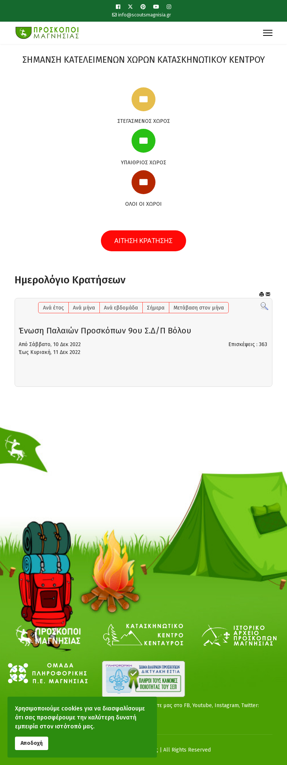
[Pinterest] (143, 7)
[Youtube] (156, 7)
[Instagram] (169, 7)
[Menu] (267, 33)
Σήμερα (155, 308)
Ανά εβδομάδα (121, 308)
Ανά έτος (53, 308)
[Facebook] (118, 7)
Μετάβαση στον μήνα (198, 308)
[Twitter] (130, 7)
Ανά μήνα (84, 308)
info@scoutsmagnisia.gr (144, 15)
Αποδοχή (32, 743)
